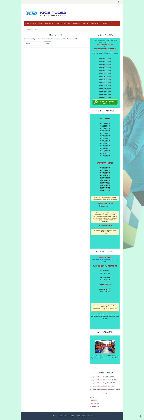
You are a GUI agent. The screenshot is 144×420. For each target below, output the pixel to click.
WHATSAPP (112, 197)
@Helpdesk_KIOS (105, 289)
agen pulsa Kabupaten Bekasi (98, 386)
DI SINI (105, 233)
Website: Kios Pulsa (88, 416)
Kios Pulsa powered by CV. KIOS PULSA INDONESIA (65, 416)
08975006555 (105, 180)
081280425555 (105, 277)
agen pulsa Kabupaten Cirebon (99, 380)
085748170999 (105, 175)
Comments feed (94, 403)
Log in (92, 397)
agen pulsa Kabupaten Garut (98, 377)
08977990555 (105, 183)
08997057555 (105, 190)
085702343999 (105, 173)
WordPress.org (94, 406)
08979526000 (105, 185)
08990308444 (105, 188)
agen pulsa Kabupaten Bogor (98, 383)
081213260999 (105, 168)
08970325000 (105, 178)
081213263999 (105, 170)
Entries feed (93, 400)
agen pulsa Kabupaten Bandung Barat (101, 389)
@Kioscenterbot (105, 206)
